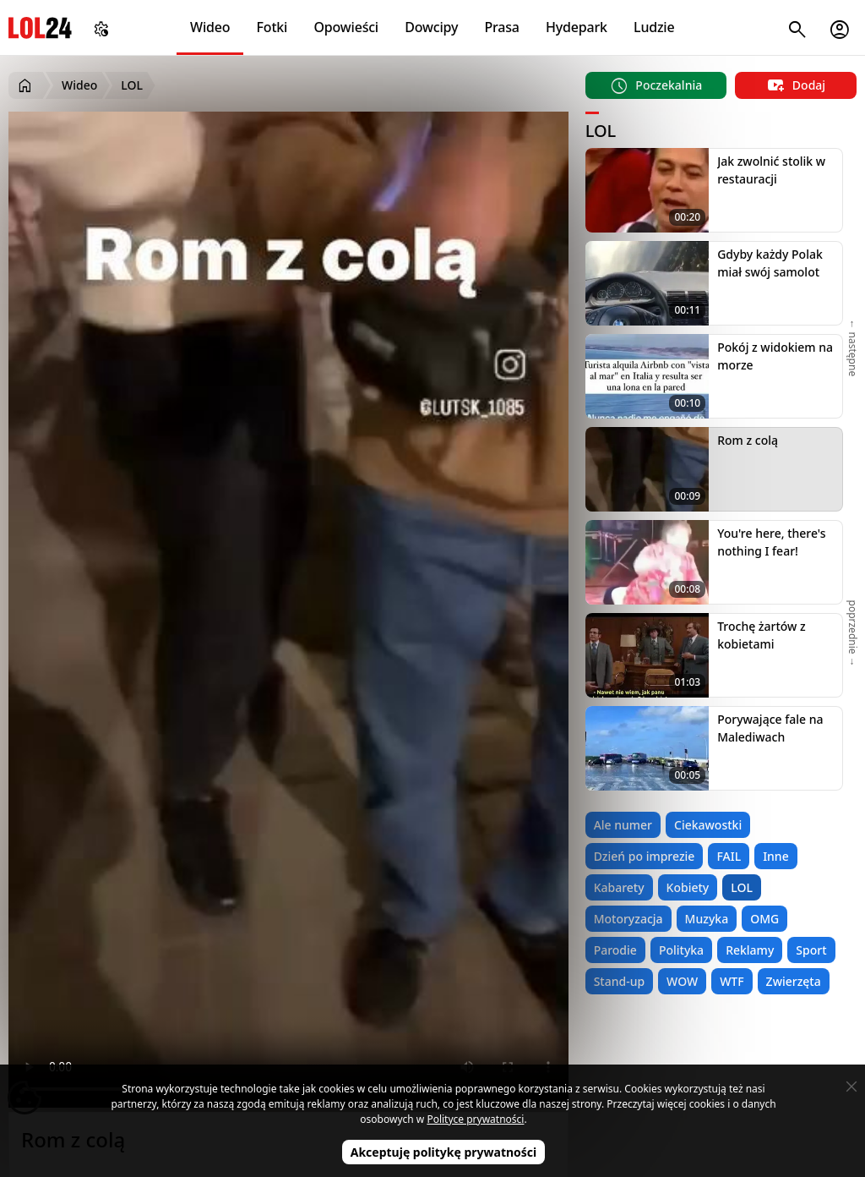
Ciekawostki (708, 825)
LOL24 (40, 27)
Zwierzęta (793, 981)
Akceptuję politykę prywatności (444, 1152)
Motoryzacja (628, 919)
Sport (811, 950)
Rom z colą (747, 440)
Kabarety (619, 887)
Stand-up (619, 981)
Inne (776, 856)
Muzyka (707, 919)
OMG (764, 919)
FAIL (728, 856)
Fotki (272, 27)
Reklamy (750, 950)
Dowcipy (431, 27)
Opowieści (346, 27)
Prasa (501, 27)
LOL (742, 887)
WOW (682, 981)
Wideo (210, 27)
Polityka (681, 950)
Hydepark (576, 27)
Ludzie (654, 27)
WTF (731, 981)
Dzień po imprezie (644, 856)
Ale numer (623, 825)
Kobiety (688, 887)
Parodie (615, 950)
